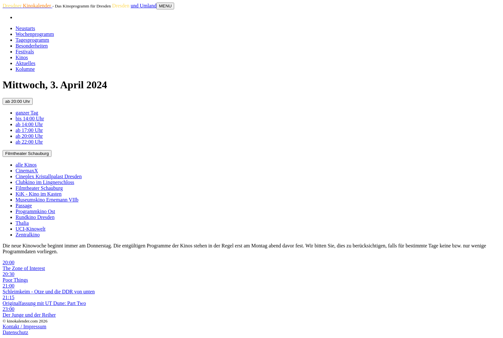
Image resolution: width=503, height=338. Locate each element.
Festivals (25, 51)
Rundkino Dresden (35, 217)
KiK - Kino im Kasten (38, 194)
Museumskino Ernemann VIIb (47, 199)
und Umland (144, 5)
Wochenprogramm (35, 34)
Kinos (22, 57)
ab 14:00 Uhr (29, 124)
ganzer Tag (27, 112)
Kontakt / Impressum (24, 326)
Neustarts (25, 28)
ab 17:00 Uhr (29, 130)
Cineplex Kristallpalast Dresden (49, 176)
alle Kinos (26, 165)
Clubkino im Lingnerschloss (45, 182)
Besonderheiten (32, 46)
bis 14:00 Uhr (30, 118)
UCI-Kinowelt (30, 229)
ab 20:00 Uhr (17, 101)
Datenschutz (15, 332)
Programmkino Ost (35, 211)
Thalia (22, 223)
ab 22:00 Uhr (29, 142)
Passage (24, 205)
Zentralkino (28, 234)
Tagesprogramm (32, 40)
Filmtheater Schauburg (27, 153)
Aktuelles (25, 63)
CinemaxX (27, 170)
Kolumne (25, 69)
